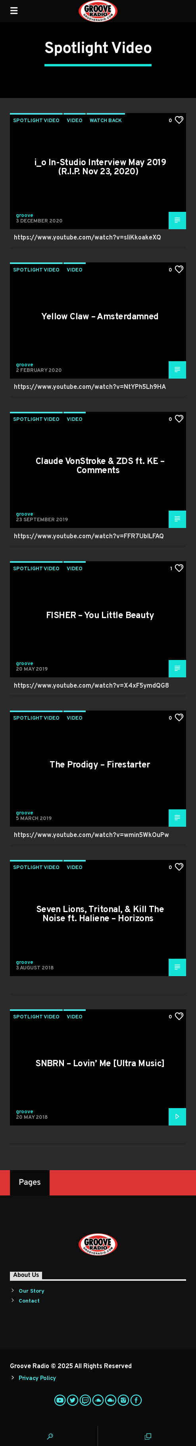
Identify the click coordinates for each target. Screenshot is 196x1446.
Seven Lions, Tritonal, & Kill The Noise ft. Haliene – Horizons (100, 914)
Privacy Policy (37, 1378)
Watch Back (106, 121)
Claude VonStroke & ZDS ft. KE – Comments (100, 466)
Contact (29, 1301)
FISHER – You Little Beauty (100, 616)
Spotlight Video (36, 121)
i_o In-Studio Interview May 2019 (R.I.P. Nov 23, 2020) (100, 167)
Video (75, 121)
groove (24, 216)
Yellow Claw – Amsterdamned (99, 317)
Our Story (31, 1291)
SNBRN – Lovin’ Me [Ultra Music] (100, 1064)
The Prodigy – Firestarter (100, 765)
